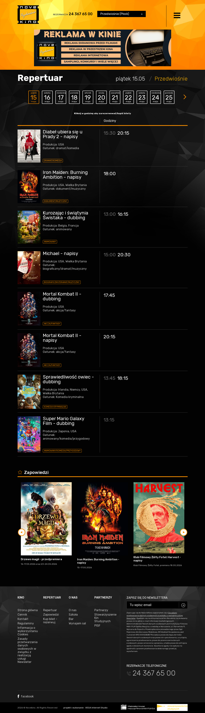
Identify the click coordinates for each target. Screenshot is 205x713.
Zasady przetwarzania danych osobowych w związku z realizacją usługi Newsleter (27, 650)
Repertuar (50, 610)
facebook (26, 696)
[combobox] (121, 14)
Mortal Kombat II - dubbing (62, 296)
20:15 (123, 133)
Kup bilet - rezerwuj (50, 620)
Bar (71, 619)
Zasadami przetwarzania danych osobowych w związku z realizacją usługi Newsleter (155, 615)
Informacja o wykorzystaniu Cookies (28, 631)
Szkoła (73, 614)
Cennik (22, 614)
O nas (72, 610)
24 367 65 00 (81, 14)
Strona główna (28, 610)
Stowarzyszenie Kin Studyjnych (104, 618)
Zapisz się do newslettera (147, 597)
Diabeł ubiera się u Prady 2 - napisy (62, 134)
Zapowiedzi (51, 614)
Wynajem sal (77, 623)
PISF (97, 625)
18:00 (110, 174)
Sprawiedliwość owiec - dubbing (68, 379)
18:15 (122, 378)
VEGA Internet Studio (96, 707)
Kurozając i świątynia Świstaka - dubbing (65, 215)
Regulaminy (26, 623)
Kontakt (23, 619)
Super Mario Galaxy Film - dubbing (63, 421)
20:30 (124, 255)
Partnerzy (101, 610)
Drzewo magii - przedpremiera (41, 559)
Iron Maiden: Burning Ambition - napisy (65, 175)
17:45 (109, 295)
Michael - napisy (60, 253)
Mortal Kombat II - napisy (62, 338)
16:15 (123, 214)
